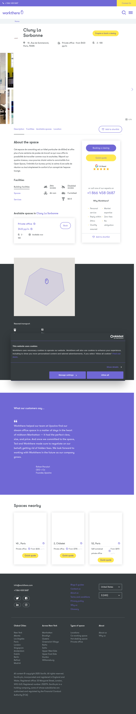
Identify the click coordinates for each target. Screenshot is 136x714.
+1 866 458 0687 (10, 3)
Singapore (18, 647)
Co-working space (79, 635)
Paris (16, 641)
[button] (124, 12)
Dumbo (45, 657)
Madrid (17, 663)
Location (57, 129)
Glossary (75, 609)
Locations (75, 632)
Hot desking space (79, 638)
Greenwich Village (50, 641)
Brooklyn (46, 635)
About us (74, 593)
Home (17, 21)
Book (65, 225)
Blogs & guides (77, 585)
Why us (74, 605)
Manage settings (68, 375)
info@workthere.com (23, 585)
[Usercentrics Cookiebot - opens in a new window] (112, 337)
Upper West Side (49, 650)
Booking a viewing (101, 147)
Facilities (30, 129)
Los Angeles (19, 638)
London (17, 644)
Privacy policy (77, 601)
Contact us (75, 589)
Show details (113, 367)
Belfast (17, 660)
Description (19, 129)
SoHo (44, 647)
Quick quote (101, 157)
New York (18, 632)
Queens (45, 638)
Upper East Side (49, 654)
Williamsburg (48, 660)
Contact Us (126, 3)
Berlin (16, 657)
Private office (77, 641)
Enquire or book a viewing (105, 33)
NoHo (44, 644)
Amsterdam (19, 650)
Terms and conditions (80, 597)
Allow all (105, 375)
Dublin (17, 654)
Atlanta (17, 635)
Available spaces (44, 129)
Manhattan (47, 632)
